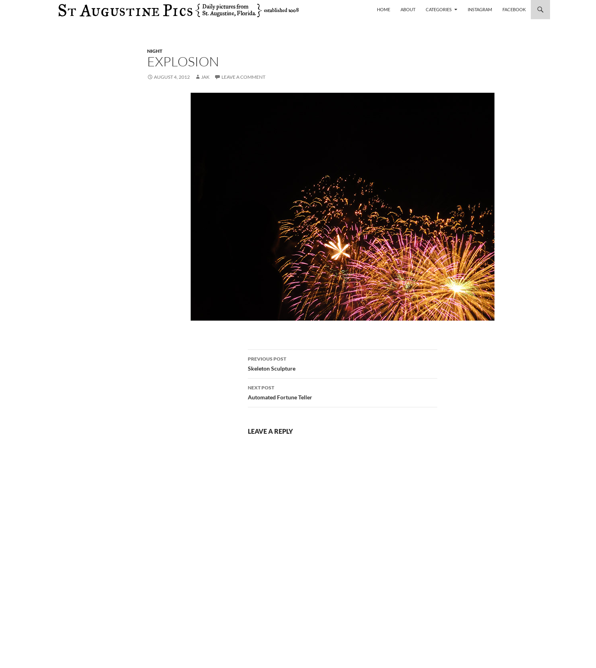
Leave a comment (243, 77)
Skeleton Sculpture (342, 363)
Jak (205, 77)
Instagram (480, 9)
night (154, 51)
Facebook (514, 9)
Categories (439, 9)
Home (383, 9)
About (408, 9)
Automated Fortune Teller (342, 392)
